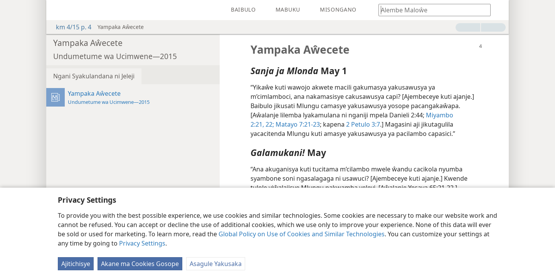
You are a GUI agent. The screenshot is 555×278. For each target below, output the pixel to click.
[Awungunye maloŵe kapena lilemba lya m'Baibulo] (431, 9)
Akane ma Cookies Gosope (140, 263)
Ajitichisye (75, 263)
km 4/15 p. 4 (69, 27)
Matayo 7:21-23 (297, 124)
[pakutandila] (58, 10)
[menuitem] (58, 10)
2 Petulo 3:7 (363, 124)
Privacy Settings (142, 243)
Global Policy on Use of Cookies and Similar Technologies (302, 234)
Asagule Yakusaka (216, 263)
